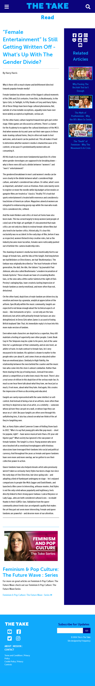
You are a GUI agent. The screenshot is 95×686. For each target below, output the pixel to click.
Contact (9, 649)
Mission (17, 646)
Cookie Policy (10, 661)
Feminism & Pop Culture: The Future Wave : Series (27, 594)
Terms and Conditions (14, 655)
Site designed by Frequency (79, 640)
